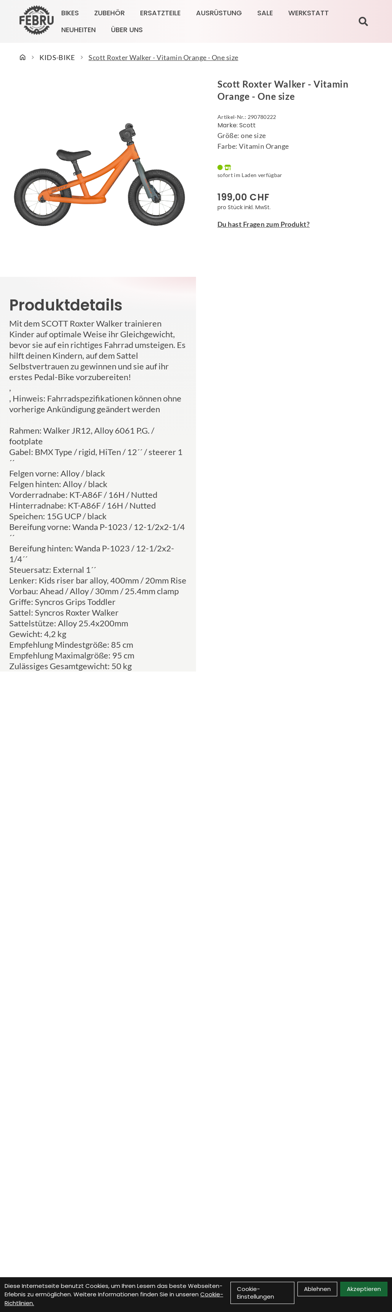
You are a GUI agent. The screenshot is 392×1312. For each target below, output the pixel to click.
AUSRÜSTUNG (219, 13)
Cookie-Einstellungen (255, 1293)
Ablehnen (317, 1289)
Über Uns (127, 29)
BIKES (70, 13)
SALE (265, 13)
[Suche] (363, 21)
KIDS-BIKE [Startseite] (57, 57)
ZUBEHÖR (109, 13)
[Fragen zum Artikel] (294, 224)
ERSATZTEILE (160, 13)
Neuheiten (78, 29)
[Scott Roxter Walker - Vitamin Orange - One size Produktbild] (98, 173)
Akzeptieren (364, 1289)
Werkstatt (308, 13)
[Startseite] (23, 57)
